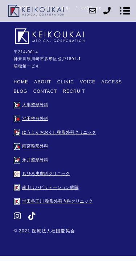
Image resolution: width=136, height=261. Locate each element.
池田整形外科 (31, 118)
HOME (21, 81)
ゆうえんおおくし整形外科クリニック (55, 132)
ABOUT (42, 81)
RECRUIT (74, 91)
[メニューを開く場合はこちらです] (125, 11)
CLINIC (65, 81)
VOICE (87, 81)
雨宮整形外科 (31, 146)
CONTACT (45, 91)
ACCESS (112, 81)
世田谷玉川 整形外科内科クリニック (53, 201)
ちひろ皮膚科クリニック (42, 173)
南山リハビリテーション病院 (46, 187)
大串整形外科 (31, 104)
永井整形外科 (31, 159)
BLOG (21, 91)
